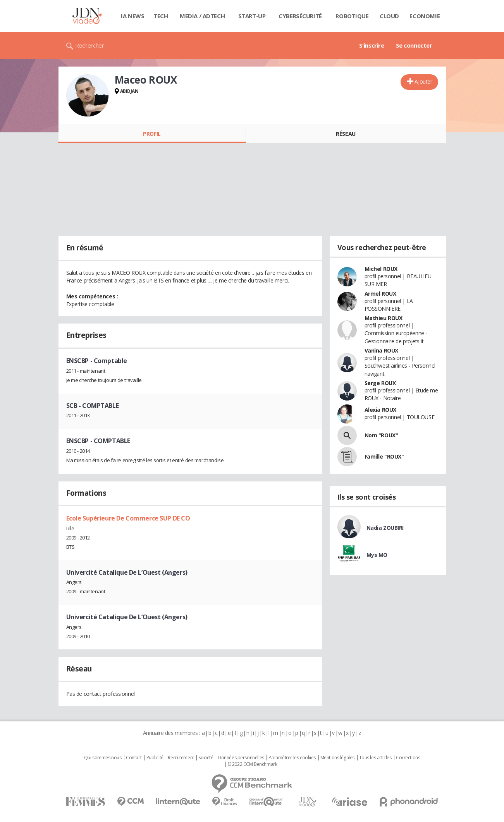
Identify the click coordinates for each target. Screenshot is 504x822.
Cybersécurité (300, 16)
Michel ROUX (381, 268)
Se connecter (414, 45)
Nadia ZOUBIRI (385, 527)
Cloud (389, 16)
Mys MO (376, 554)
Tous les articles (375, 757)
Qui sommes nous (103, 757)
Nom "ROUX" (381, 435)
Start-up (252, 16)
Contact (134, 757)
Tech (160, 16)
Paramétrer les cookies (292, 757)
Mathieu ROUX (384, 318)
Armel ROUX (380, 293)
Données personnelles (241, 757)
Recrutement (181, 757)
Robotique (351, 16)
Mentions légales (337, 757)
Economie (424, 16)
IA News (132, 16)
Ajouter (423, 81)
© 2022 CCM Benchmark (252, 764)
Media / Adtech (202, 16)
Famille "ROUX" (384, 456)
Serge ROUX (380, 383)
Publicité (154, 757)
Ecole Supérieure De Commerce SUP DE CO (128, 518)
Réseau (345, 133)
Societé (205, 757)
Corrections (408, 757)
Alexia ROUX (380, 409)
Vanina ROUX (381, 350)
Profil (151, 133)
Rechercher (89, 45)
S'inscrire (371, 45)
